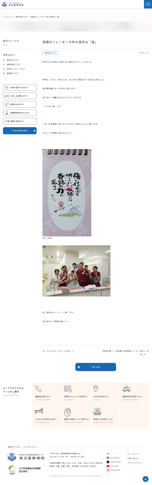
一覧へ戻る (96, 367)
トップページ (7, 17)
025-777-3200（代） (61, 456)
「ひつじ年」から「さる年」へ (59, 351)
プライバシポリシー (135, 463)
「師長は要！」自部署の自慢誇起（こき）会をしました (123, 353)
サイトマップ (133, 454)
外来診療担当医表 (23, 130)
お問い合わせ (133, 458)
